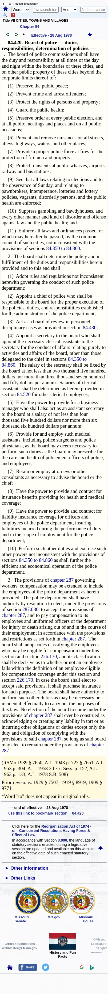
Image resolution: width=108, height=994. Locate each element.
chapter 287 (62, 580)
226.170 (49, 656)
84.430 (90, 327)
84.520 (24, 394)
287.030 (30, 609)
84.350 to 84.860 (63, 248)
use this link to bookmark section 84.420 (45, 813)
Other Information (29, 868)
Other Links (22, 878)
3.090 (62, 840)
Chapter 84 (29, 26)
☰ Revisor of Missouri (22, 3)
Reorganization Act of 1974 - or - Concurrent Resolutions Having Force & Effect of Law (51, 830)
